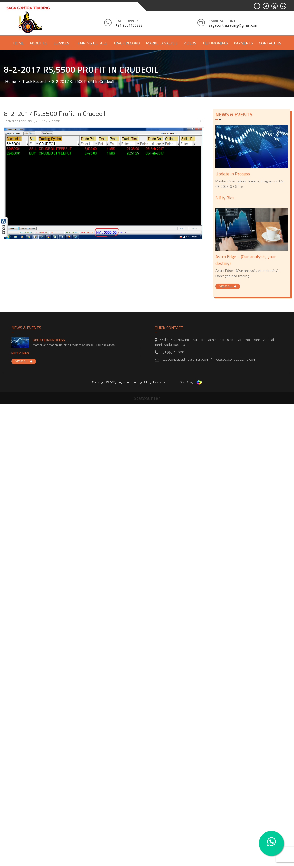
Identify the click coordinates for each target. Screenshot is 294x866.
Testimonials (215, 43)
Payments (243, 43)
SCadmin (54, 121)
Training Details (91, 43)
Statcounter (147, 398)
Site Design (191, 382)
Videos (190, 43)
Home (18, 43)
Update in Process (232, 173)
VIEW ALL (227, 286)
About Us (38, 43)
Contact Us (270, 43)
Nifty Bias (224, 197)
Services (61, 43)
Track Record (126, 43)
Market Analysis (162, 43)
